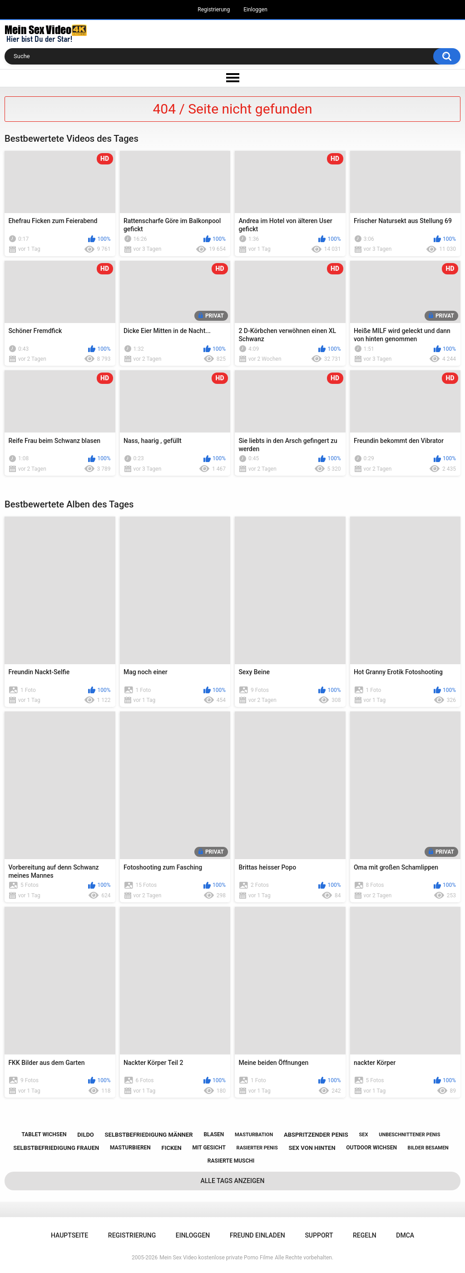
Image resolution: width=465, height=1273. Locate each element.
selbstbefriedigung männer (149, 1134)
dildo (85, 1134)
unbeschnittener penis (409, 1135)
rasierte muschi (231, 1161)
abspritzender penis (316, 1134)
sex (363, 1135)
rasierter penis (257, 1148)
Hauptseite (69, 1235)
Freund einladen (257, 1235)
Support (319, 1235)
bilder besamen (428, 1148)
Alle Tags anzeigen (233, 1180)
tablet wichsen (43, 1134)
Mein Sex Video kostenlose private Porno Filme (216, 1257)
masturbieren (130, 1147)
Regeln (364, 1235)
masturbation (254, 1135)
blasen (213, 1134)
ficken (172, 1147)
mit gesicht (208, 1147)
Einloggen (255, 9)
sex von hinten (311, 1147)
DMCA (405, 1235)
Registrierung (214, 9)
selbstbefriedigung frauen (56, 1147)
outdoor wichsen (371, 1147)
